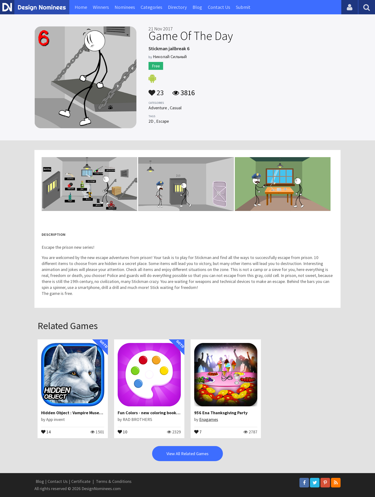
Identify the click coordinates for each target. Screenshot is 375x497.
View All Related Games (187, 453)
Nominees (125, 7)
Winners (101, 7)
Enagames (208, 419)
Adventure (158, 107)
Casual (176, 107)
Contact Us (219, 7)
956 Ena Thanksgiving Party (221, 412)
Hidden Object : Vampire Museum (73, 412)
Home (81, 7)
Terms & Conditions (114, 481)
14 (46, 431)
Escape (162, 121)
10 (122, 431)
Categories (151, 7)
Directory (177, 7)
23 (156, 90)
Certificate (80, 481)
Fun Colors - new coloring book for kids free (159, 412)
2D (151, 121)
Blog (197, 7)
